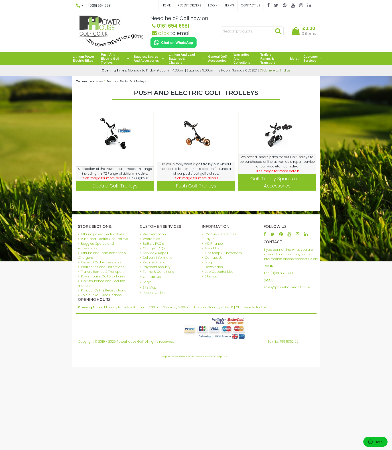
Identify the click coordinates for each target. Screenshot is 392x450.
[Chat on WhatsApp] (173, 42)
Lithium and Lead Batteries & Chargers (186, 58)
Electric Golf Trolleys (114, 186)
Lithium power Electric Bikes (83, 58)
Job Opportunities (219, 271)
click (160, 33)
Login (212, 5)
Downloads (214, 267)
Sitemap (211, 276)
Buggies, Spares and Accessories (149, 58)
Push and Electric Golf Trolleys (115, 58)
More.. (294, 58)
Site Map (149, 287)
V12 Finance (214, 243)
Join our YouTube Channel (101, 295)
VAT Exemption (154, 234)
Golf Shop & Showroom (223, 253)
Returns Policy (154, 262)
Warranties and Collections (242, 58)
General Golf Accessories (217, 58)
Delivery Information (159, 257)
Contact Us (250, 5)
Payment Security (157, 267)
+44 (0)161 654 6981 (279, 273)
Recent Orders (189, 5)
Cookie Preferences (221, 234)
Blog (208, 262)
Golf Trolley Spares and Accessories (277, 182)
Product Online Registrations (103, 290)
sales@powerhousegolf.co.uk (287, 287)
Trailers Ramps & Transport (273, 58)
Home (166, 5)
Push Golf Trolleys (196, 186)
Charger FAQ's (154, 248)
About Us (212, 248)
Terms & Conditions (158, 271)
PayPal (210, 239)
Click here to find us (275, 70)
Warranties (151, 239)
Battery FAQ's (153, 243)
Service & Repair (155, 253)
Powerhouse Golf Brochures (103, 276)
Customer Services (313, 58)
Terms (229, 5)
